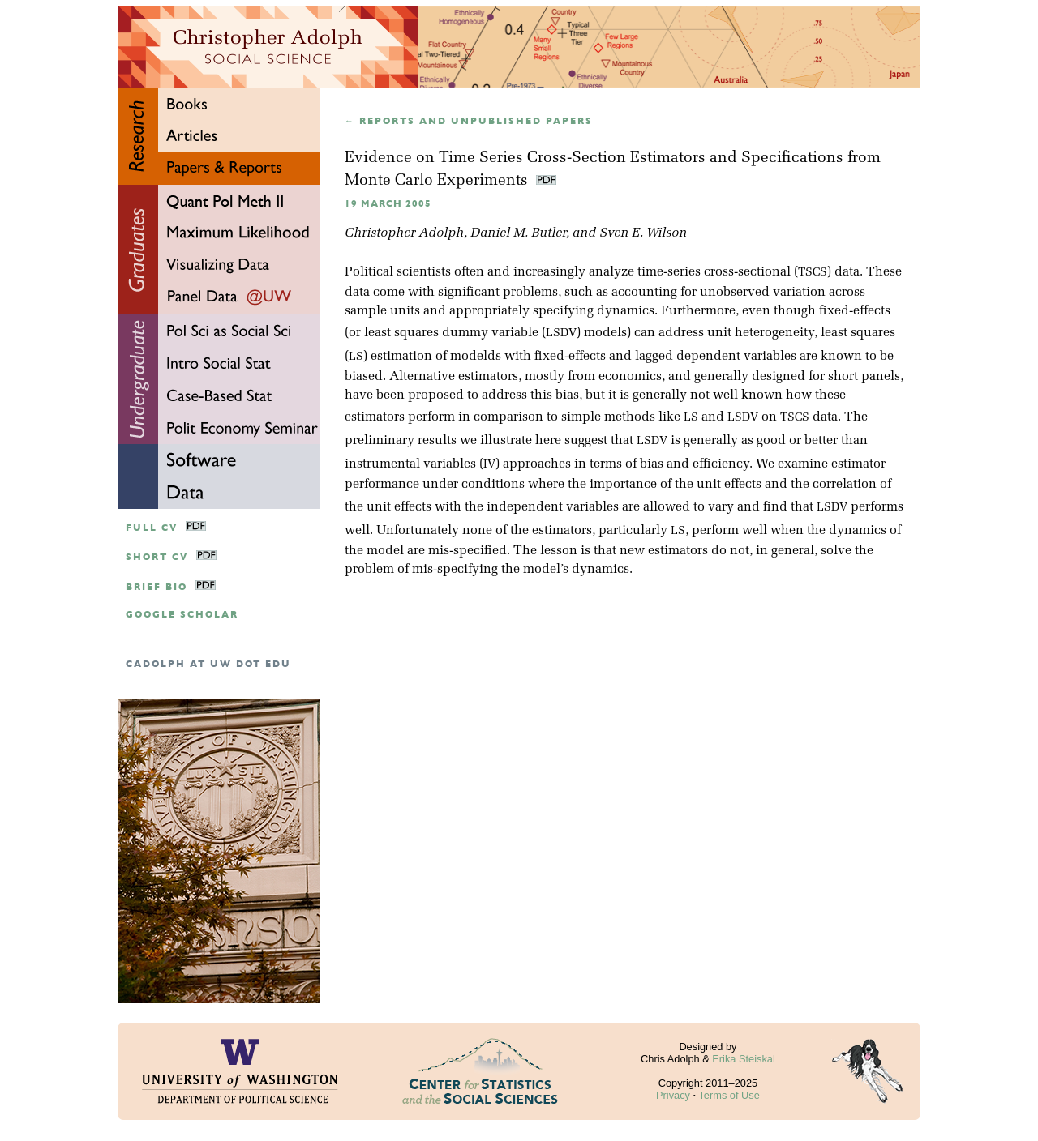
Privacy (673, 1095)
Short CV (157, 557)
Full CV (152, 528)
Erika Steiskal (743, 1059)
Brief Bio (156, 587)
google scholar (182, 614)
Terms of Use (728, 1095)
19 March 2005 (388, 204)
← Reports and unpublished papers (469, 121)
